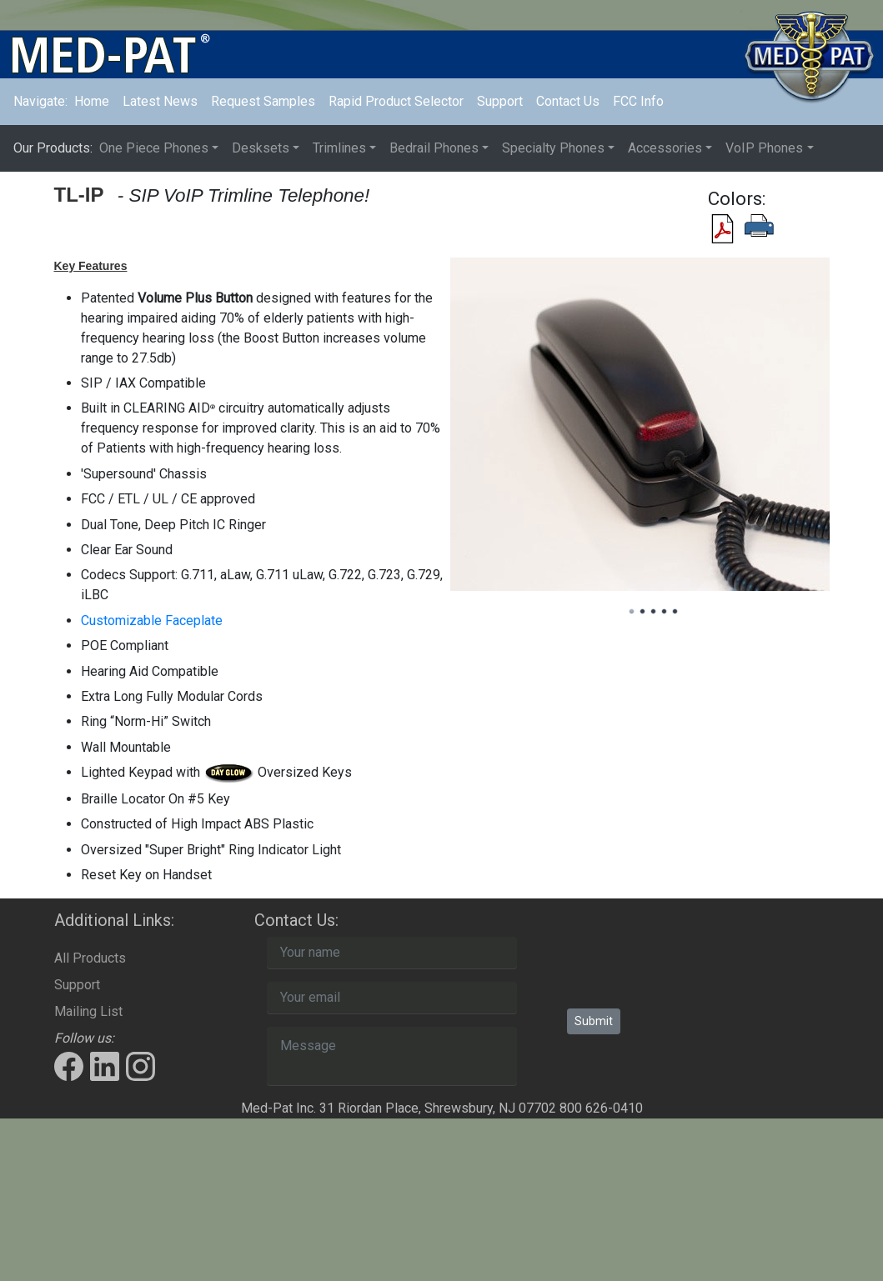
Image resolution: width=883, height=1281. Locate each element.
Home (95, 100)
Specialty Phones (553, 148)
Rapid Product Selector (396, 101)
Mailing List (88, 1011)
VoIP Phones (764, 148)
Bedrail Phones (434, 148)
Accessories (665, 148)
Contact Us (568, 101)
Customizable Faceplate (152, 620)
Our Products (53, 148)
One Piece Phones (153, 148)
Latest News (160, 101)
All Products (90, 958)
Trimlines (339, 148)
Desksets (260, 148)
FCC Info (638, 101)
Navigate (40, 101)
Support (500, 101)
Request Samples (263, 101)
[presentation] (693, 969)
